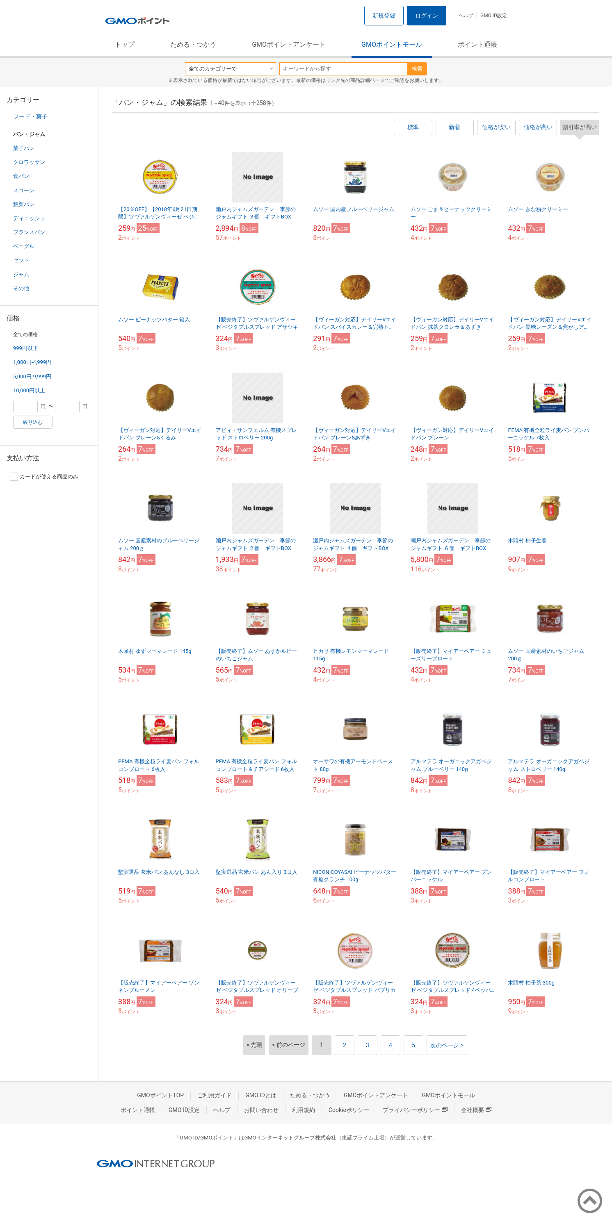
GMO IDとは (260, 1095)
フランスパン (29, 232)
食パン (21, 176)
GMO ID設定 (493, 15)
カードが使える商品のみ (44, 477)
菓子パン (23, 148)
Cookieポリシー (349, 1110)
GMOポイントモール (391, 44)
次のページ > (447, 1045)
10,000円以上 (29, 390)
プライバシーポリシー (415, 1110)
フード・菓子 (30, 116)
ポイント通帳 (477, 44)
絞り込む (33, 422)
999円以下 (25, 348)
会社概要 (476, 1110)
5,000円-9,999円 (32, 376)
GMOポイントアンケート (289, 44)
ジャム (21, 274)
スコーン (23, 190)
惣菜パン (23, 204)
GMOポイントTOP (160, 1095)
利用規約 (303, 1110)
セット (21, 260)
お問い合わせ (261, 1110)
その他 (21, 288)
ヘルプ (466, 15)
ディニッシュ (29, 218)
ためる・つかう (193, 44)
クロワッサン (29, 162)
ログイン (426, 15)
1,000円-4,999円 (32, 362)
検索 (417, 69)
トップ (125, 44)
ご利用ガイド (214, 1095)
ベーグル (23, 246)
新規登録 (383, 15)
